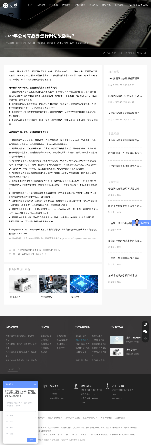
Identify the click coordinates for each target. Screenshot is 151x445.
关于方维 (41, 5)
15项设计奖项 (81, 353)
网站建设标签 (62, 341)
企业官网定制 (46, 337)
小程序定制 (61, 337)
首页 (120, 53)
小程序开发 (80, 5)
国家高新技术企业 (83, 341)
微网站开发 (61, 349)
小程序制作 (40, 418)
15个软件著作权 (98, 341)
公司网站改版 (82, 44)
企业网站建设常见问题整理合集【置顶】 (125, 141)
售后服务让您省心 (99, 361)
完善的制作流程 (82, 361)
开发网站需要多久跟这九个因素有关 (125, 166)
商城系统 (44, 353)
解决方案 (94, 5)
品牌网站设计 (46, 341)
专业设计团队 (81, 337)
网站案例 (53, 5)
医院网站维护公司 (90, 418)
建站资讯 (106, 5)
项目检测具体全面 (99, 345)
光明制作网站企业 (73, 418)
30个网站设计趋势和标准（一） (32, 255)
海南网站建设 (106, 418)
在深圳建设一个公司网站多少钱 (125, 153)
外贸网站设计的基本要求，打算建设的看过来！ (40, 250)
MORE (11, 370)
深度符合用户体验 (99, 349)
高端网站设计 (62, 345)
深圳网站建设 (46, 345)
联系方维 (119, 5)
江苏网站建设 (120, 418)
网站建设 (66, 5)
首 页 (30, 5)
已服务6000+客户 (82, 345)
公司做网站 (45, 349)
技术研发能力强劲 (83, 349)
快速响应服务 (97, 337)
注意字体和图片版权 (99, 355)
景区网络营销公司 (55, 418)
